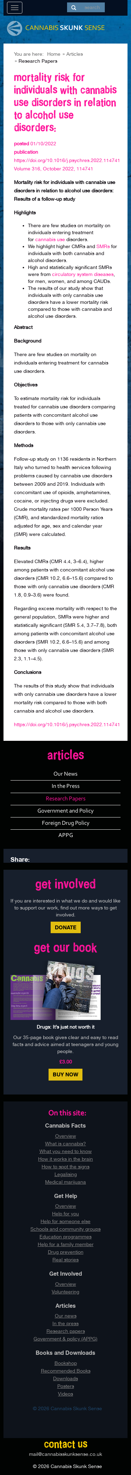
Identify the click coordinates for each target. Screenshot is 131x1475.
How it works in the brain (65, 1159)
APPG (65, 835)
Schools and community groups (65, 1229)
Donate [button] (66, 927)
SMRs (103, 246)
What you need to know (65, 1151)
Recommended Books (65, 1371)
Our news (66, 1316)
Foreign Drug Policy (65, 823)
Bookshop (65, 1363)
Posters (65, 1386)
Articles (74, 54)
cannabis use (50, 239)
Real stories (65, 1259)
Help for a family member (66, 1244)
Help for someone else (65, 1221)
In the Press (66, 786)
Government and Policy (65, 811)
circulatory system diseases (82, 274)
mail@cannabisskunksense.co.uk (65, 1454)
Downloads (65, 1378)
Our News (65, 774)
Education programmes (65, 1236)
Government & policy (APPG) (65, 1339)
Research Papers (66, 799)
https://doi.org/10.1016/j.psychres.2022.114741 (67, 724)
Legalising (65, 1174)
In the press (65, 1323)
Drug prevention (65, 1252)
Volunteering (65, 1292)
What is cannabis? (65, 1143)
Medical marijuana (65, 1182)
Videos (65, 1394)
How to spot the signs (65, 1166)
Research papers (65, 1331)
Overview (65, 1136)
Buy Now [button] (65, 1074)
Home (53, 54)
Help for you (65, 1213)
